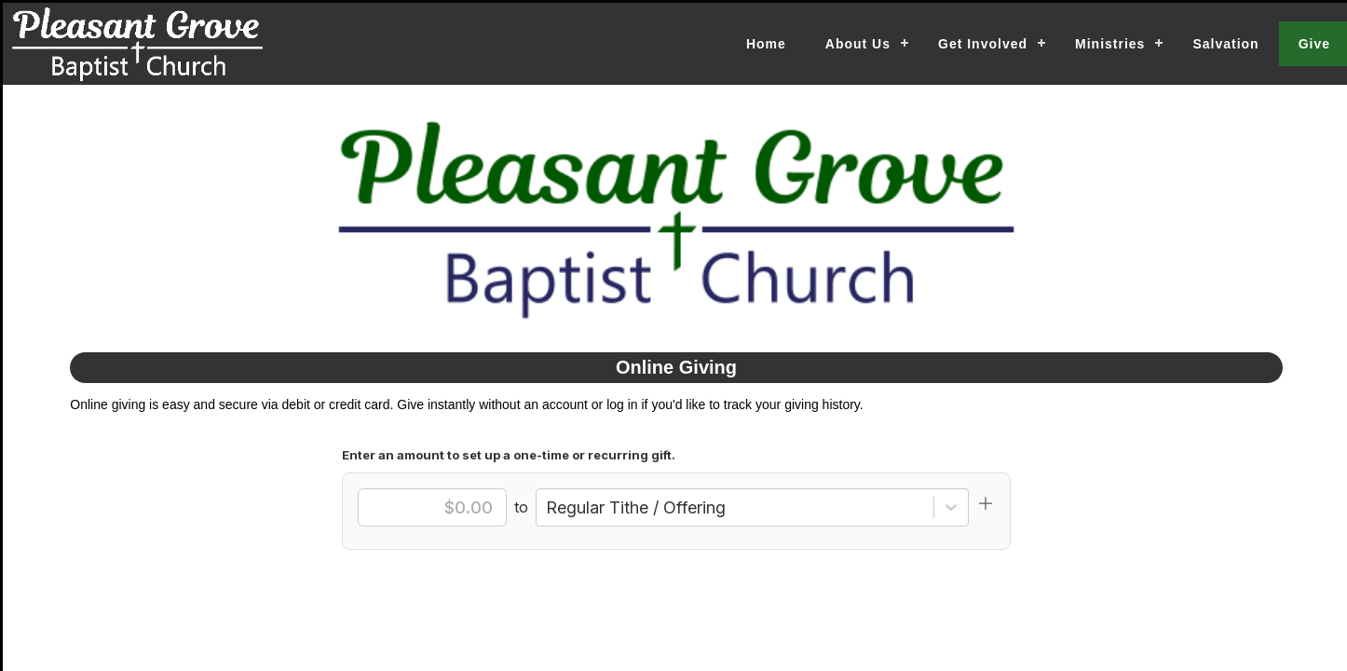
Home (766, 43)
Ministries (1110, 43)
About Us (858, 43)
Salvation (1225, 43)
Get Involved (982, 43)
